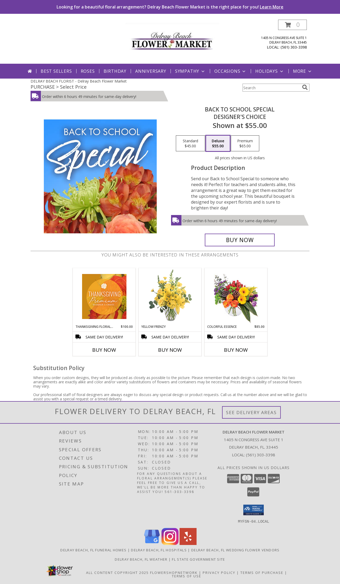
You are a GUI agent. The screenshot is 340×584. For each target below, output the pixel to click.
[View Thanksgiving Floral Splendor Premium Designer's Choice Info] (104, 296)
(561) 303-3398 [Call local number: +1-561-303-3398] (293, 47)
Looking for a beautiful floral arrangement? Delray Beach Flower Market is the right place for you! (170, 7)
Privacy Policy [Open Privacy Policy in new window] (219, 572)
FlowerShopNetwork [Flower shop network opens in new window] (174, 572)
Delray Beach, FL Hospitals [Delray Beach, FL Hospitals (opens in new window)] (159, 549)
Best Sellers (56, 71)
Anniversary (150, 71)
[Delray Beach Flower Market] (172, 41)
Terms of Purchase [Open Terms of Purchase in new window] (261, 572)
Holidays (269, 71)
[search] (305, 87)
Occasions (230, 71)
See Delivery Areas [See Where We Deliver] (251, 412)
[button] (292, 25)
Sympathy (190, 71)
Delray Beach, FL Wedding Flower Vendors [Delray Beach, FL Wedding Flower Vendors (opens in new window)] (235, 549)
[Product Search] (271, 87)
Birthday (115, 71)
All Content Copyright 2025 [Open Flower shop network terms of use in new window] (117, 572)
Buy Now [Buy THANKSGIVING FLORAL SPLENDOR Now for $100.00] (104, 349)
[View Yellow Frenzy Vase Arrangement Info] (170, 296)
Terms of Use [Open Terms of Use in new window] (186, 575)
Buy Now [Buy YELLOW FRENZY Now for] (170, 349)
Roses (88, 71)
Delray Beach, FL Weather (141, 559)
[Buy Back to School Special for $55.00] (240, 240)
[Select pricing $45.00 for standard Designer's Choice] (190, 143)
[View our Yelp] (188, 543)
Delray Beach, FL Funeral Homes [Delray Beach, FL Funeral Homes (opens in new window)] (93, 549)
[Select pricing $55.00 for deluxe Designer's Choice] (218, 143)
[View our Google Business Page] (151, 543)
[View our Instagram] (170, 543)
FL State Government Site (198, 559)
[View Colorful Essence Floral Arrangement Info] (236, 296)
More (302, 71)
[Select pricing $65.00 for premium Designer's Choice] (245, 143)
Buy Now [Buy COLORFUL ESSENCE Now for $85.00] (236, 349)
